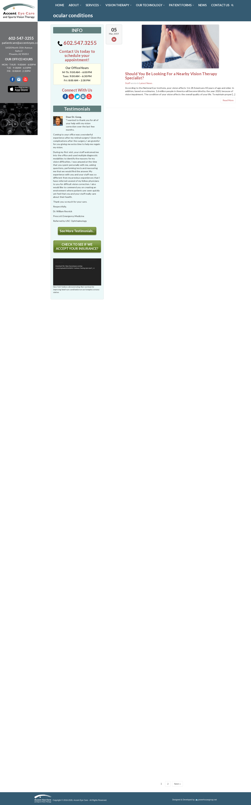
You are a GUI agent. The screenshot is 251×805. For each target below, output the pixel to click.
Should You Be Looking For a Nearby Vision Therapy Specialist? (171, 75)
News (202, 5)
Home (59, 5)
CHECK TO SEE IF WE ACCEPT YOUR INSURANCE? (77, 246)
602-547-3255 (21, 38)
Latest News (145, 83)
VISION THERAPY (118, 5)
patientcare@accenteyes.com (21, 42)
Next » (177, 784)
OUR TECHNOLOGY (150, 5)
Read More (228, 100)
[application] (77, 271)
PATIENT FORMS (181, 5)
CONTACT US (220, 5)
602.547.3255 (77, 43)
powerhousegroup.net (206, 800)
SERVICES (93, 5)
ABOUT (75, 5)
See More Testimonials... (77, 231)
